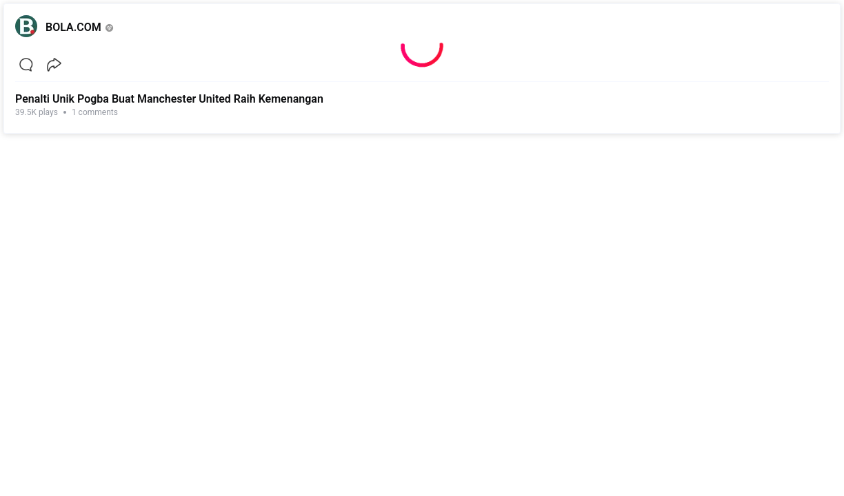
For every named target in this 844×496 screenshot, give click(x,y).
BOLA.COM (73, 27)
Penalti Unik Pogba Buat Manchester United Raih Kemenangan (169, 99)
